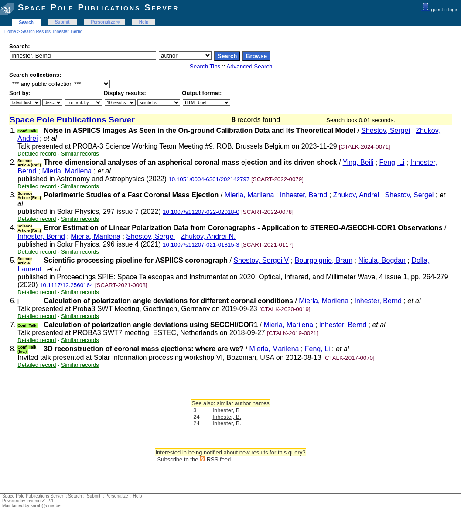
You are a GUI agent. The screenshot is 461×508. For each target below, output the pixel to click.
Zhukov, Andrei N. (208, 236)
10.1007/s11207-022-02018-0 (201, 212)
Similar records (80, 153)
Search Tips (205, 66)
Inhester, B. (226, 416)
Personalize (103, 22)
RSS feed (219, 459)
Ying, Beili (358, 162)
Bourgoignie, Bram (324, 260)
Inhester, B (225, 410)
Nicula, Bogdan (382, 260)
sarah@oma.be (46, 505)
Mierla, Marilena (67, 171)
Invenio (34, 500)
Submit (62, 22)
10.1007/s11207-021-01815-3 (201, 244)
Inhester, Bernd (304, 195)
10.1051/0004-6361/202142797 (209, 179)
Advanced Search (249, 66)
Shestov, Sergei (385, 130)
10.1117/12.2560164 (66, 285)
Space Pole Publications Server (98, 7)
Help (144, 22)
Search (26, 22)
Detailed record (36, 153)
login (453, 9)
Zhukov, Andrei (356, 195)
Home (10, 31)
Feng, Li (392, 162)
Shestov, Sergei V (261, 260)
